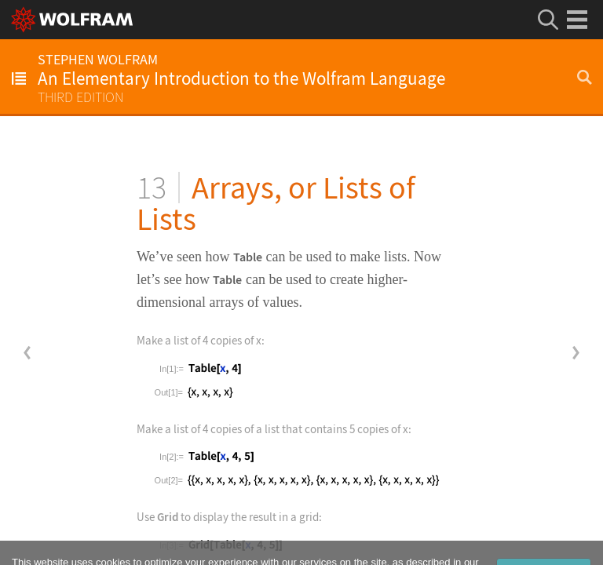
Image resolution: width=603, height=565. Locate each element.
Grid (167, 516)
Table (247, 256)
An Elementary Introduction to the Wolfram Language (241, 78)
